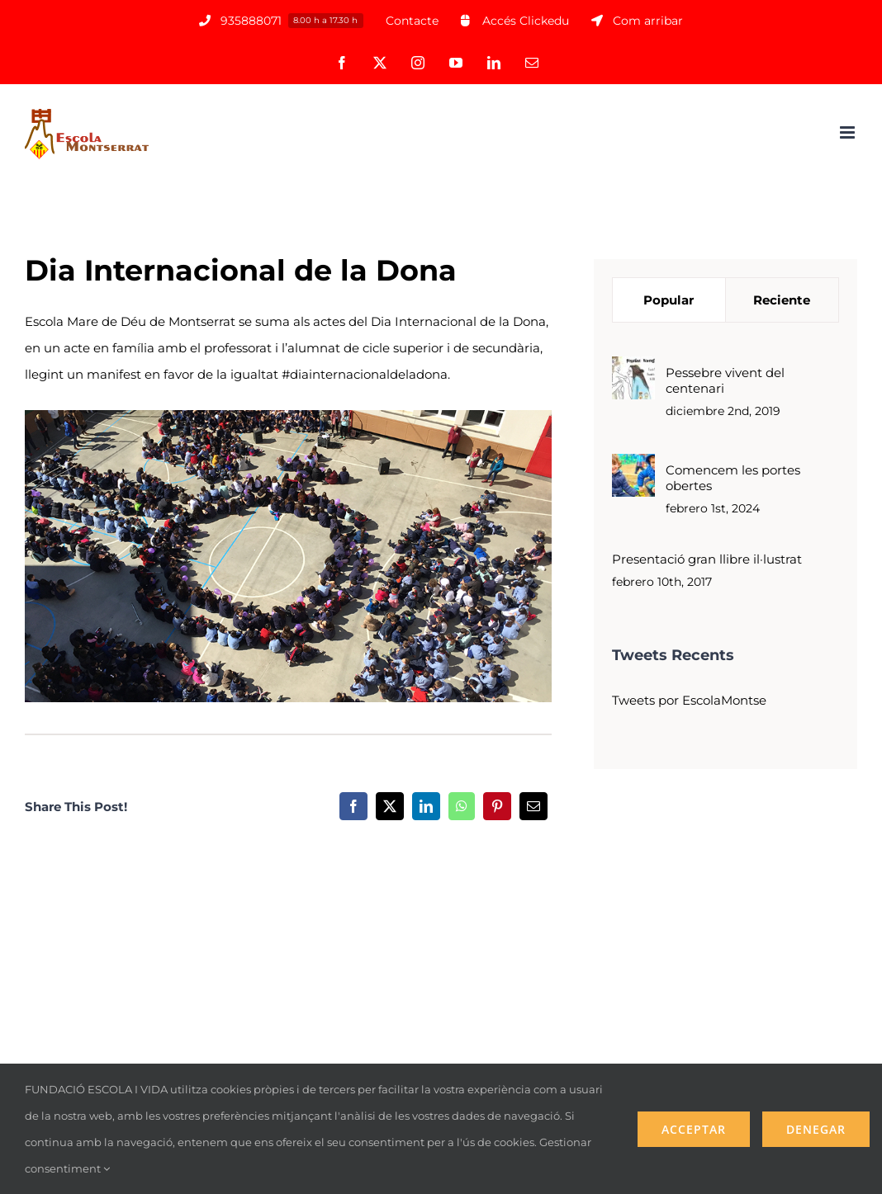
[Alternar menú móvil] (848, 132)
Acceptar (694, 1129)
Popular (668, 300)
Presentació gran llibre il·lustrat (707, 559)
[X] (390, 806)
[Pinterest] (497, 806)
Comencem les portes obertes (733, 477)
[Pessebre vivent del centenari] (633, 369)
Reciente (781, 300)
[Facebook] (353, 806)
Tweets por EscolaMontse (689, 700)
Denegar (816, 1129)
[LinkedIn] (426, 806)
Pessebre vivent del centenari (725, 380)
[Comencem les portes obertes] (633, 466)
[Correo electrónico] (533, 806)
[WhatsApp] (461, 806)
